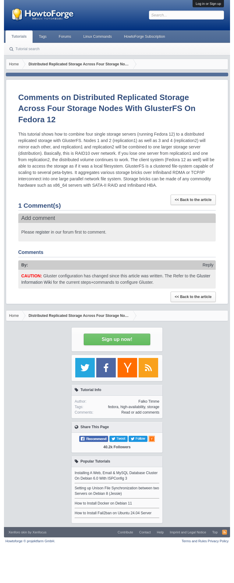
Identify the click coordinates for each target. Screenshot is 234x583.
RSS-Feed (224, 532)
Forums (65, 36)
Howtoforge (30, 541)
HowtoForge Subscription (144, 36)
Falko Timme (148, 401)
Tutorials (19, 36)
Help (160, 532)
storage (153, 407)
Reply (208, 264)
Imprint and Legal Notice (188, 532)
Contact (145, 532)
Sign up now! (117, 339)
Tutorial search (28, 49)
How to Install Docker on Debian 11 (103, 503)
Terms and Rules (194, 541)
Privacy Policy (218, 541)
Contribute (125, 532)
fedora (113, 407)
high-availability (132, 407)
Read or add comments (140, 412)
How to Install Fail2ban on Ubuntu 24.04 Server (113, 513)
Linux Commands (97, 36)
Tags (42, 36)
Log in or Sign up (208, 3)
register (42, 232)
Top (215, 532)
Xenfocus (40, 532)
